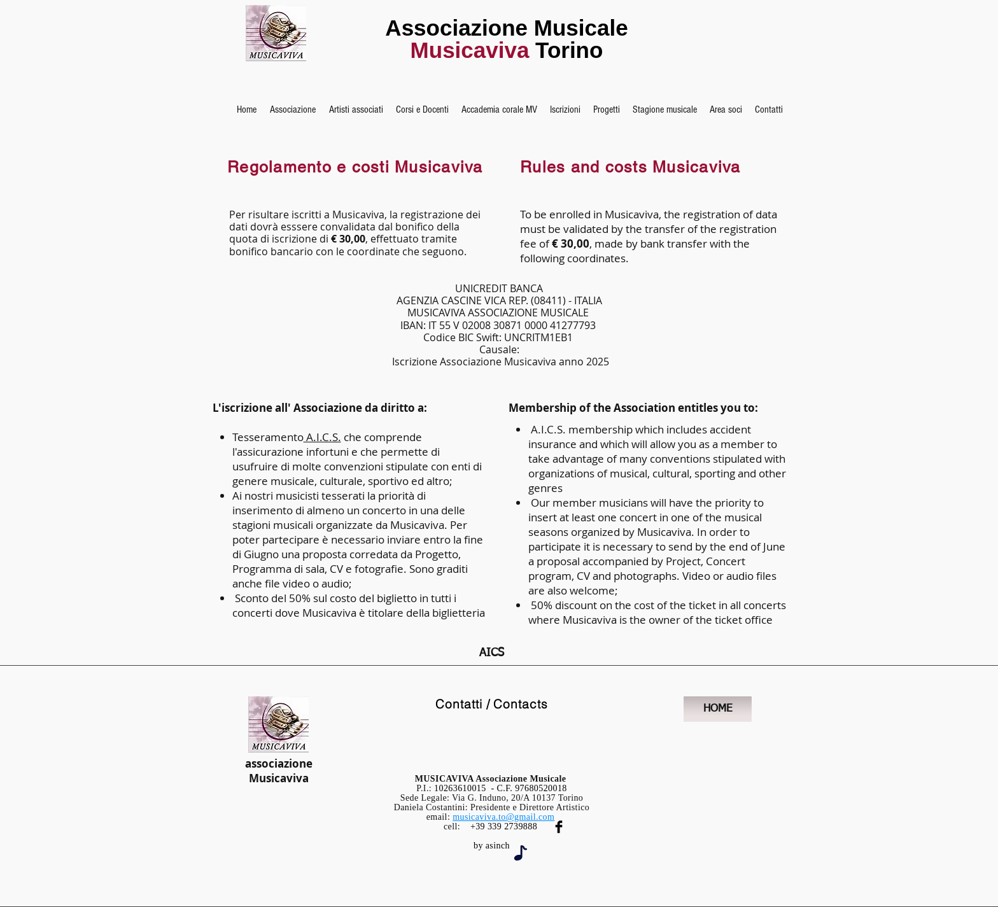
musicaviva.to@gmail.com (503, 817)
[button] (292, 109)
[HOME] (718, 709)
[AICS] (491, 653)
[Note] (520, 853)
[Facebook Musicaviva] (558, 826)
